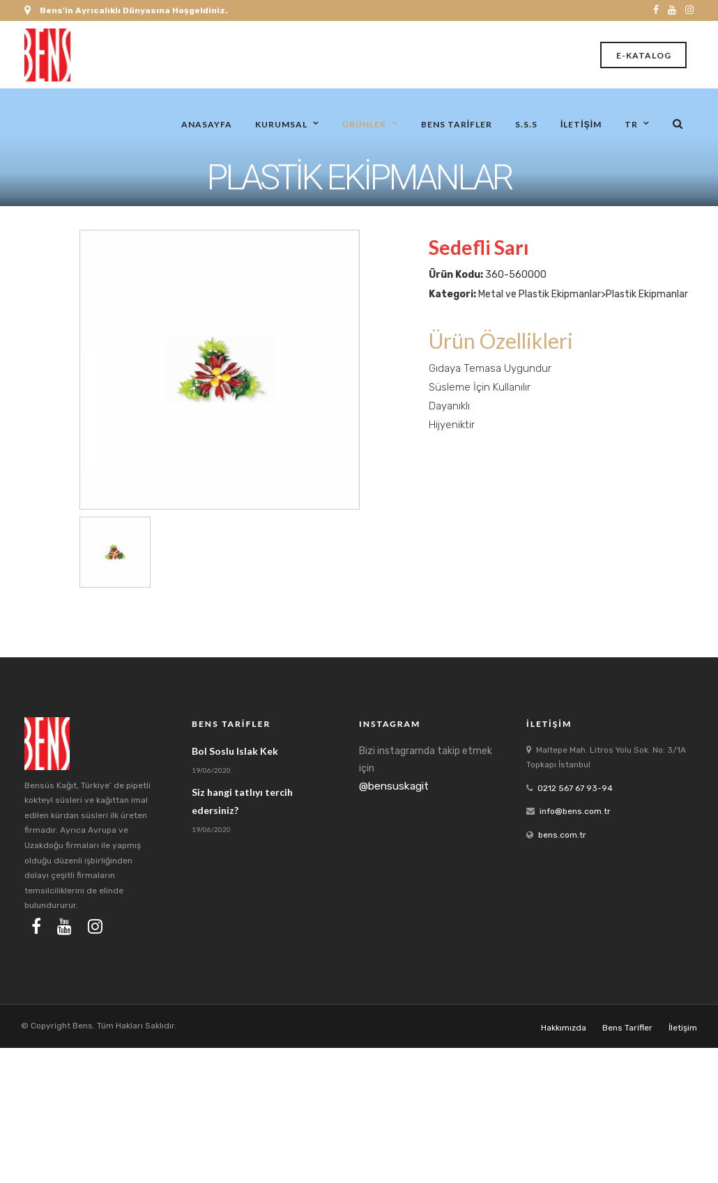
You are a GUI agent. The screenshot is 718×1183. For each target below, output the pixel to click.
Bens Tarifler (456, 123)
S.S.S (526, 123)
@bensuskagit (394, 786)
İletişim (581, 123)
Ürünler (364, 123)
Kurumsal (281, 123)
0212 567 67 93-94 (575, 788)
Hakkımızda (563, 1028)
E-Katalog (643, 55)
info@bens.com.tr (575, 811)
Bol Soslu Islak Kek (235, 751)
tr (631, 123)
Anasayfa (206, 123)
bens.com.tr (562, 835)
